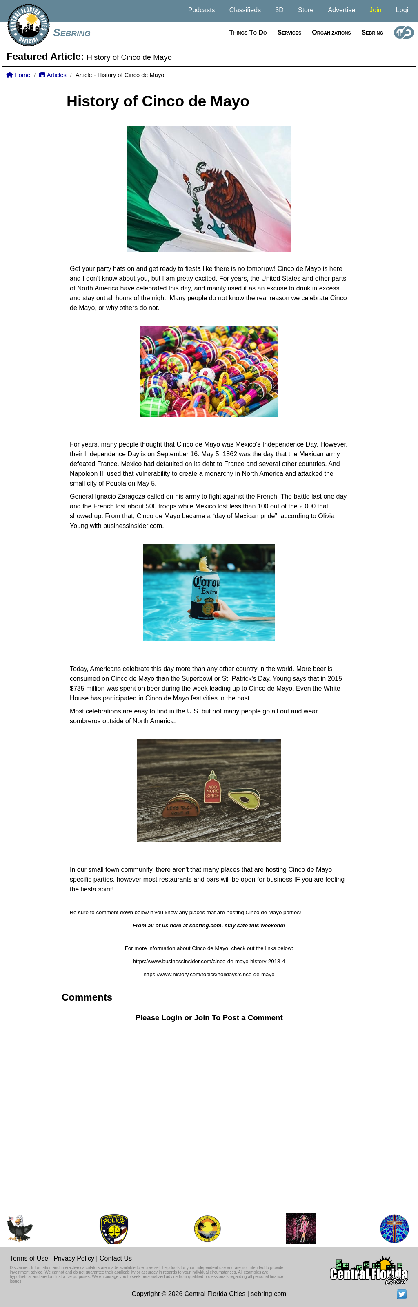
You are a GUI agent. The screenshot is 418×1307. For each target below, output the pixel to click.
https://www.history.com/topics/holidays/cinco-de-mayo (208, 974)
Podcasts (201, 10)
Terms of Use (29, 1258)
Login (404, 10)
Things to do (248, 32)
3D (279, 10)
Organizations (331, 32)
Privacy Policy (73, 1258)
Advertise (341, 10)
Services (290, 32)
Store (306, 10)
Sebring (72, 32)
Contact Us (116, 1258)
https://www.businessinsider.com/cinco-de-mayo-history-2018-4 (209, 961)
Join (375, 10)
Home (18, 75)
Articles (52, 75)
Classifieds (245, 10)
